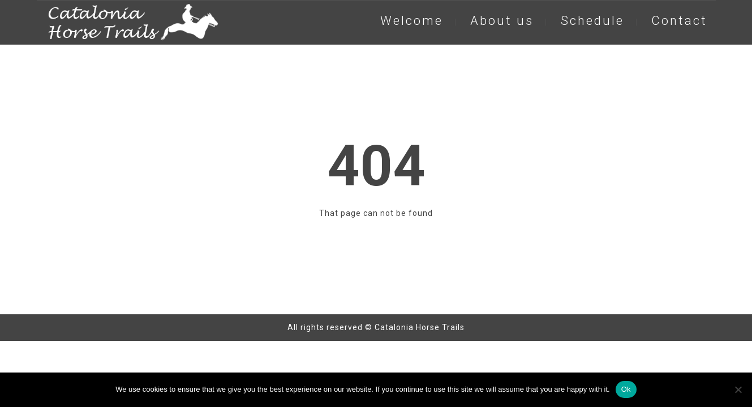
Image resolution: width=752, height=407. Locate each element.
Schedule (592, 21)
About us (502, 21)
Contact (679, 21)
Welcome (411, 21)
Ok (626, 389)
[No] (738, 389)
